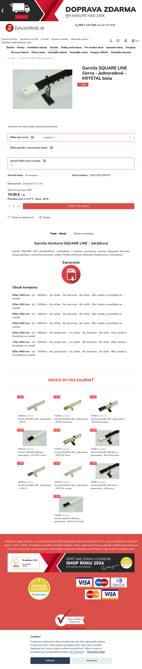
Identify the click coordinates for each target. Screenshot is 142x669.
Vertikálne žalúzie (37, 47)
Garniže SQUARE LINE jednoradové (35, 58)
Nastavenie (92, 660)
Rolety (20, 47)
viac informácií (76, 652)
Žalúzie (10, 47)
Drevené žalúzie (20, 52)
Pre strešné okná (94, 47)
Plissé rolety (38, 52)
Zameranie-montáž (29, 39)
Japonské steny (114, 47)
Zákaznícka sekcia (79, 39)
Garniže (54, 47)
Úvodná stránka (9, 39)
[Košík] (135, 41)
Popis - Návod (58, 233)
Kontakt (45, 39)
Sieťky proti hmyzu (71, 47)
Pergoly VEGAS (99, 52)
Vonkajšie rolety (79, 52)
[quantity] (14, 206)
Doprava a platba (59, 39)
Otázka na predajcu (84, 233)
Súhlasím (50, 660)
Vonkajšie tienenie (121, 52)
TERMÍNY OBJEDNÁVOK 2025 (16, 42)
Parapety (131, 47)
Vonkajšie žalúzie (57, 52)
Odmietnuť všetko (96, 652)
